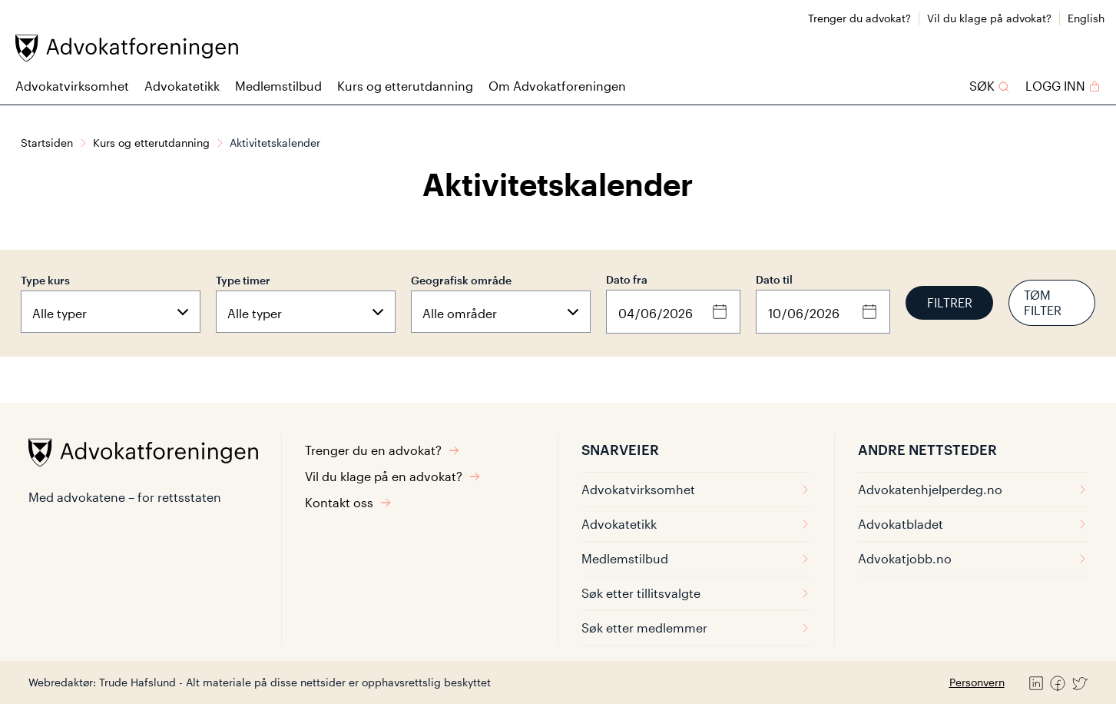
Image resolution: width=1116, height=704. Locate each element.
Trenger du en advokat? (382, 450)
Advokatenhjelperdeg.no (973, 489)
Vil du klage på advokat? (989, 18)
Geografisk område (461, 280)
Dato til (774, 279)
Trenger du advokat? (859, 18)
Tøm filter (1042, 302)
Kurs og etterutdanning (405, 85)
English (1086, 18)
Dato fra (626, 279)
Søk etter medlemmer (696, 627)
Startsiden (47, 142)
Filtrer (949, 302)
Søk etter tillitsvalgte (696, 593)
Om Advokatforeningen (557, 85)
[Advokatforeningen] (127, 48)
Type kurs (45, 280)
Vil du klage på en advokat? (393, 476)
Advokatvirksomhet (72, 85)
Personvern (977, 682)
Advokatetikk (182, 85)
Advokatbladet (973, 523)
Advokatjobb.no (973, 558)
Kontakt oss (348, 502)
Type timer (243, 280)
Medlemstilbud (278, 85)
